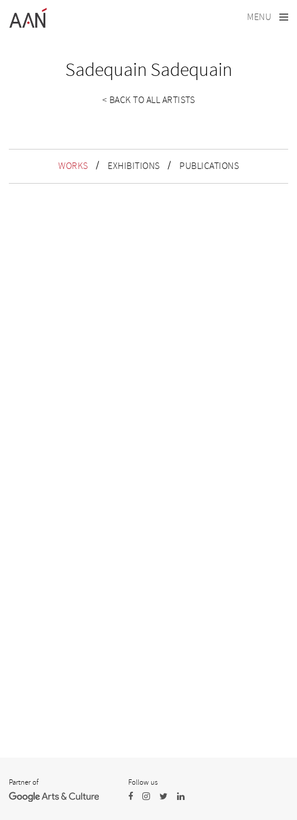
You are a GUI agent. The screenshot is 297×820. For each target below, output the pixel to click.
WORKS (73, 166)
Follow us (143, 782)
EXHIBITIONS (134, 166)
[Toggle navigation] (267, 17)
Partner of (23, 782)
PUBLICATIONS (209, 166)
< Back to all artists (148, 100)
